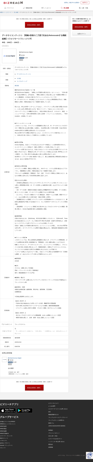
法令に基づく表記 (52, 436)
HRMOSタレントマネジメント (7, 424)
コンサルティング (22, 81)
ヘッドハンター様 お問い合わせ (56, 441)
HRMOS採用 (3, 426)
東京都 (17, 85)
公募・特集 (85, 8)
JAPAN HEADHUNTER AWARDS (56, 426)
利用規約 (50, 430)
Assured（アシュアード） (6, 445)
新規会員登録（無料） (34, 25)
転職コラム (51, 423)
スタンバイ (3, 447)
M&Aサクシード (4, 438)
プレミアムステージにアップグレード (58, 417)
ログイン (85, 2)
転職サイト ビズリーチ (6, 12)
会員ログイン (82, 33)
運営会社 (50, 444)
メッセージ (47, 8)
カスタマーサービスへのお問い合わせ (58, 409)
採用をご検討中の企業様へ (72, 2)
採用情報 (50, 447)
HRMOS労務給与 (4, 433)
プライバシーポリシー (54, 433)
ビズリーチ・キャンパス (6, 435)
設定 (49, 411)
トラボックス (3, 440)
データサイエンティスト (24, 74)
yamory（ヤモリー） (5, 443)
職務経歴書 (29, 8)
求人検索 (66, 8)
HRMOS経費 (3, 431)
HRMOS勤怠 (3, 428)
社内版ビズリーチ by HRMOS (7, 421)
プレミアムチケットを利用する (56, 420)
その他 (19, 78)
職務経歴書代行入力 (53, 414)
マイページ (10, 8)
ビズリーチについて (53, 403)
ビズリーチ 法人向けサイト (55, 438)
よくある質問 (51, 406)
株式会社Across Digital (14, 358)
